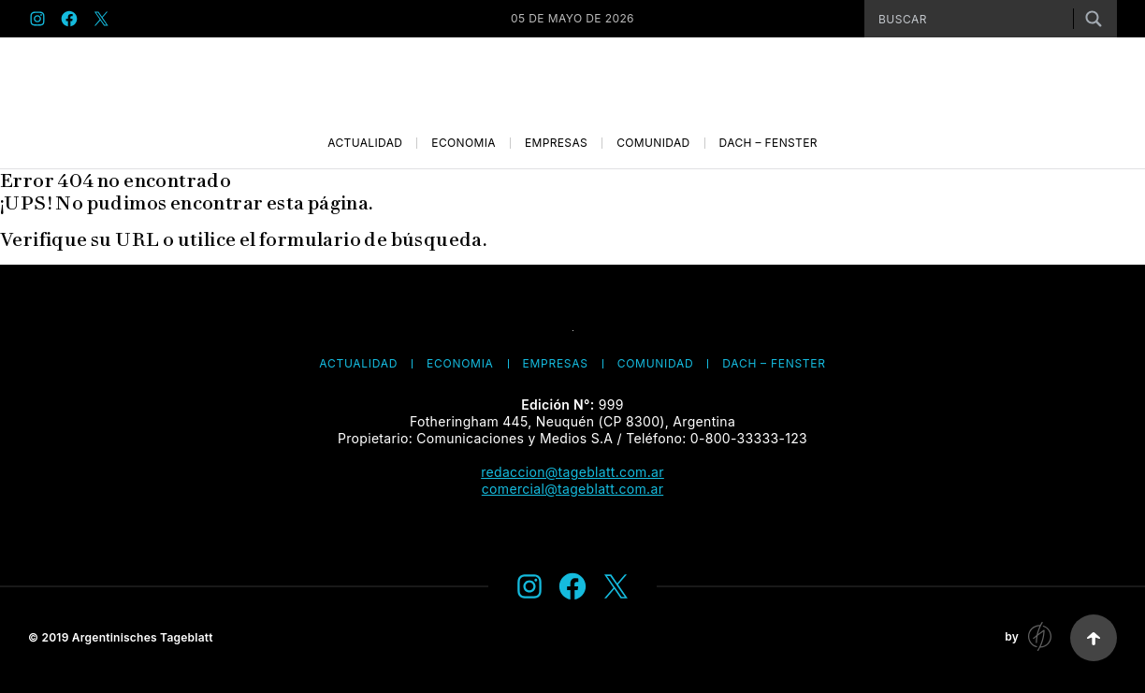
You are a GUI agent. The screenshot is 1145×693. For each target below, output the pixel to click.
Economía (463, 143)
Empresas (556, 143)
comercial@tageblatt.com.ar (572, 489)
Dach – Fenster (768, 143)
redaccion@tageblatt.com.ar (572, 472)
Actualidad (364, 143)
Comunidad (652, 143)
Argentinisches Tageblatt (142, 637)
